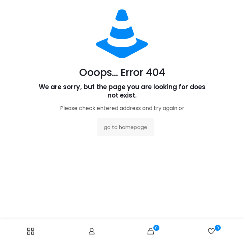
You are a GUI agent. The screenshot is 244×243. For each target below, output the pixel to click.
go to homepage (125, 127)
